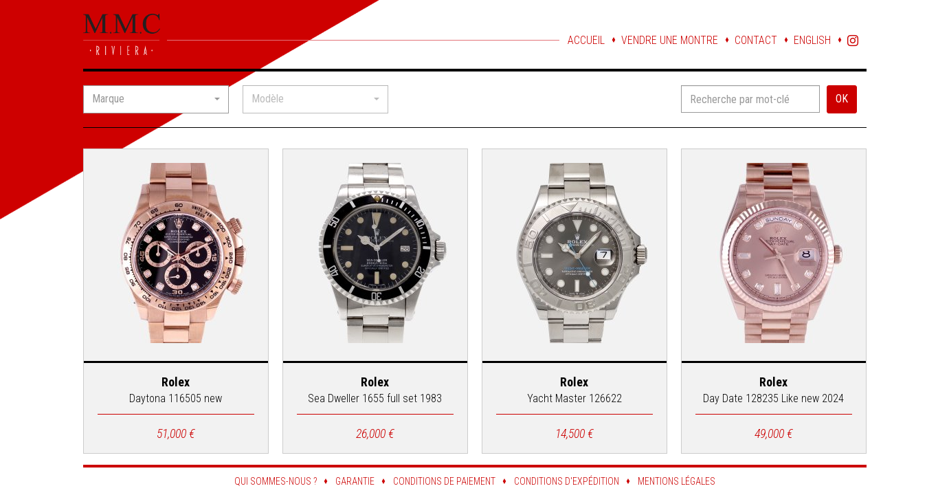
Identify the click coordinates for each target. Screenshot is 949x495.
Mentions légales (676, 481)
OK (842, 98)
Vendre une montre (669, 40)
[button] (156, 99)
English (812, 40)
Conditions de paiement (444, 481)
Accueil (586, 40)
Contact (756, 40)
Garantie (355, 481)
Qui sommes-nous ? (275, 481)
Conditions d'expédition (566, 481)
